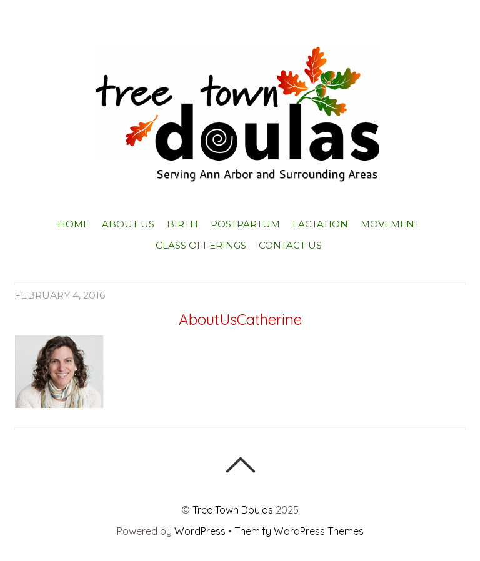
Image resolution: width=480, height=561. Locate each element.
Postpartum (245, 224)
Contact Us (290, 245)
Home (73, 224)
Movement (390, 224)
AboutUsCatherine (240, 319)
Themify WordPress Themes (299, 531)
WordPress (200, 531)
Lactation (320, 224)
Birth (182, 224)
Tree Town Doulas (232, 510)
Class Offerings (201, 245)
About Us (128, 224)
